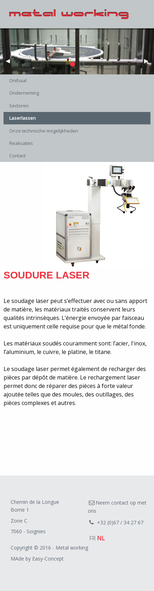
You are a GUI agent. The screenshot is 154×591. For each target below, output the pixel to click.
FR (92, 538)
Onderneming (24, 93)
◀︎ (11, 63)
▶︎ (149, 63)
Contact (17, 155)
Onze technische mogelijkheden (43, 131)
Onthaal (18, 80)
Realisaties (21, 143)
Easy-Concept (48, 558)
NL (101, 538)
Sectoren (19, 105)
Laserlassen (22, 118)
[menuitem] (77, 80)
